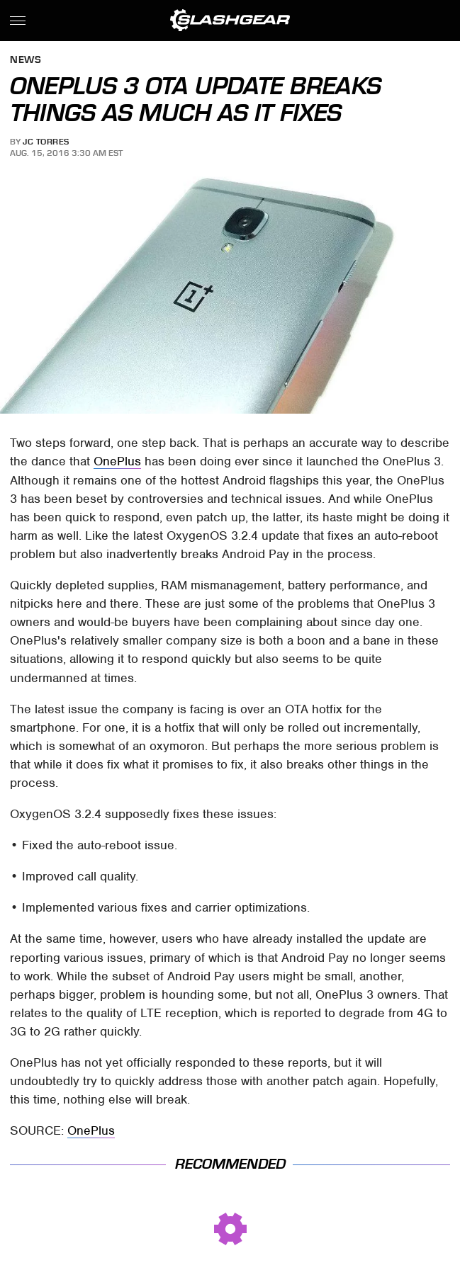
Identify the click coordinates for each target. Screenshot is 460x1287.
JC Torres (46, 142)
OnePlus (117, 461)
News (25, 60)
